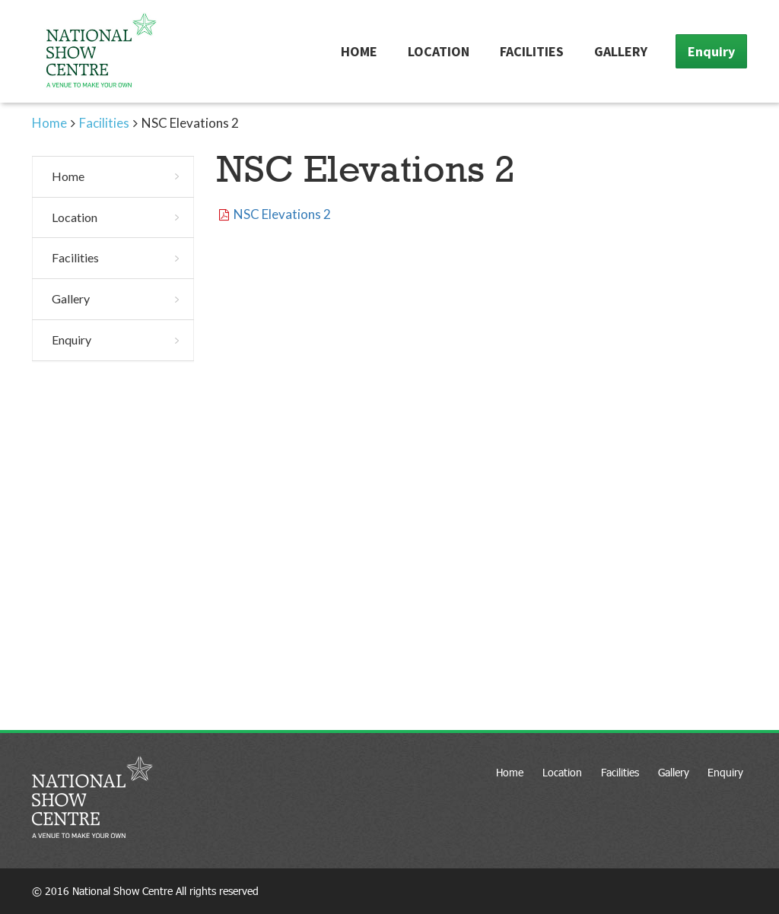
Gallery (620, 51)
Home (359, 51)
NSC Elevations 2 (282, 214)
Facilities (532, 51)
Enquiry (711, 51)
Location (438, 51)
